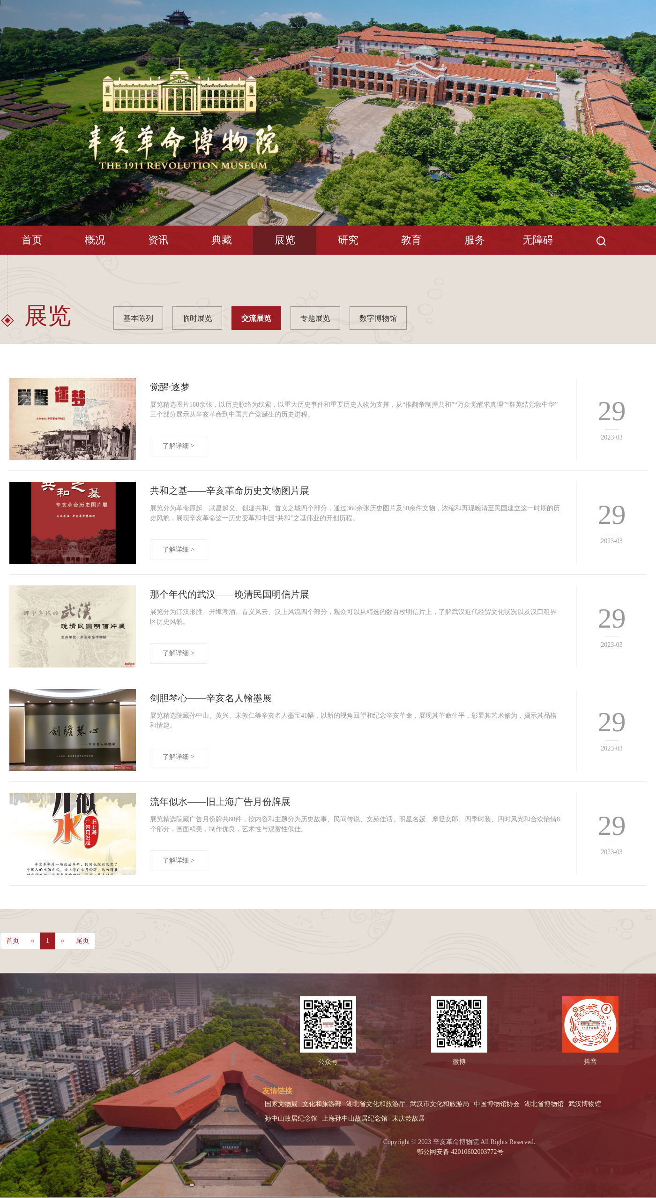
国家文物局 (281, 1103)
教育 (411, 240)
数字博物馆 (378, 318)
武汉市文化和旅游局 (439, 1103)
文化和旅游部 (322, 1103)
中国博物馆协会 (497, 1103)
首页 (32, 240)
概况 (95, 240)
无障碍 (537, 240)
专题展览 (315, 318)
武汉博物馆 (584, 1103)
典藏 (221, 240)
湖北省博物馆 (544, 1103)
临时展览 (197, 318)
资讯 (158, 240)
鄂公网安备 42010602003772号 (459, 1151)
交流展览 (256, 318)
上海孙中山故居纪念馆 (355, 1118)
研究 (348, 240)
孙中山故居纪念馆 (291, 1118)
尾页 (82, 940)
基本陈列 (138, 318)
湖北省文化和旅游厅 (375, 1103)
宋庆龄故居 (408, 1118)
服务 (474, 240)
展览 (285, 240)
